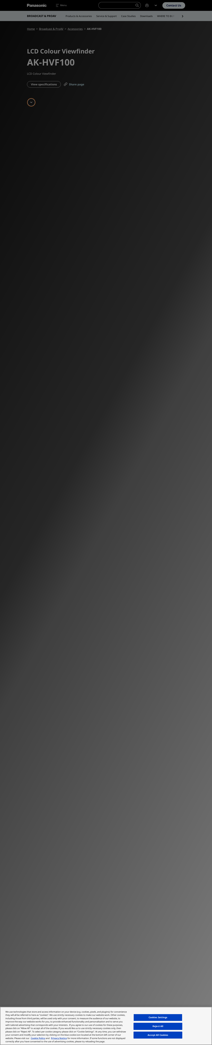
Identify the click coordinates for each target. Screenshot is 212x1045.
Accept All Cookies (158, 1035)
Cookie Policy (38, 1038)
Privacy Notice (59, 1038)
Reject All (158, 1026)
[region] (106, 1026)
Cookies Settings (158, 1017)
